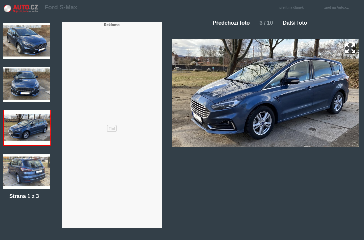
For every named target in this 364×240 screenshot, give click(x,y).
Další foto (298, 22)
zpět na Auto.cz (340, 8)
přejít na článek (293, 8)
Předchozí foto (229, 22)
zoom (350, 48)
